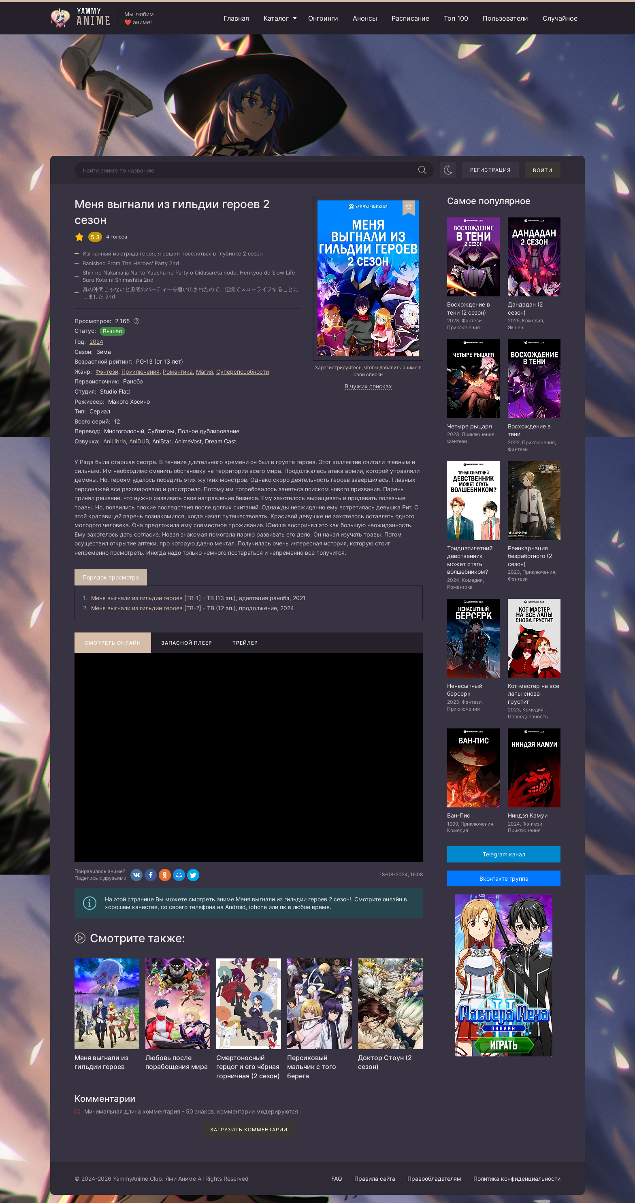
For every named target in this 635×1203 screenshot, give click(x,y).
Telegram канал (504, 854)
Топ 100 (456, 18)
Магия (204, 371)
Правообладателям (434, 1178)
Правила (374, 1178)
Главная (236, 18)
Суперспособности (242, 371)
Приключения (140, 371)
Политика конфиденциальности (516, 1178)
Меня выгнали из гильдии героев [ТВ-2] (146, 608)
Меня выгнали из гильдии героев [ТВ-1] (146, 597)
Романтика (178, 371)
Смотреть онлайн (113, 643)
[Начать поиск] (422, 170)
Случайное (560, 18)
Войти (542, 170)
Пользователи (505, 18)
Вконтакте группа (503, 878)
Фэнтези (107, 371)
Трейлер (245, 643)
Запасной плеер (186, 643)
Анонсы (365, 18)
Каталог (276, 18)
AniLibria (114, 441)
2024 (96, 341)
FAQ (336, 1178)
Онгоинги (323, 18)
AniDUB (139, 441)
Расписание (410, 18)
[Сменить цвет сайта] (448, 170)
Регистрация (490, 170)
